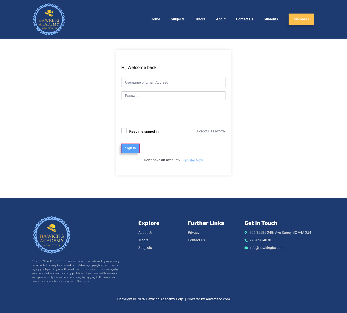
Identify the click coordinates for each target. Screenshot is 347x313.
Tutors (200, 19)
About (221, 19)
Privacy (193, 232)
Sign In (130, 148)
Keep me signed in (144, 131)
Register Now (192, 160)
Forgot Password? (211, 131)
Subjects (178, 19)
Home (155, 19)
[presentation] (151, 115)
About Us (145, 232)
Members (301, 19)
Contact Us (244, 19)
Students (271, 19)
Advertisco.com (218, 299)
